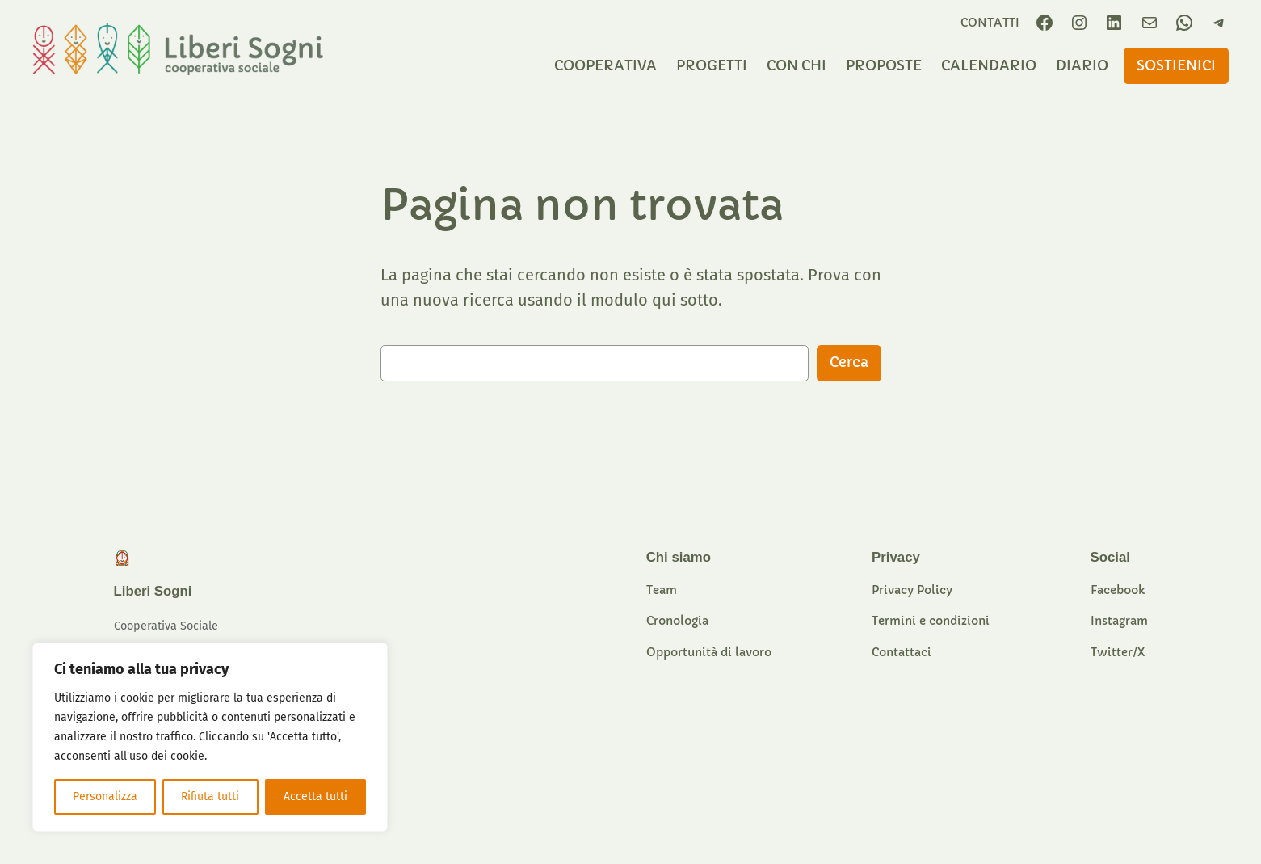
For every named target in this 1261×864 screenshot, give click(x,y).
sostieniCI (1176, 65)
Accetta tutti (315, 796)
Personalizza (105, 796)
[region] (210, 737)
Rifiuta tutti (210, 796)
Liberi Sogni (153, 591)
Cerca (849, 362)
